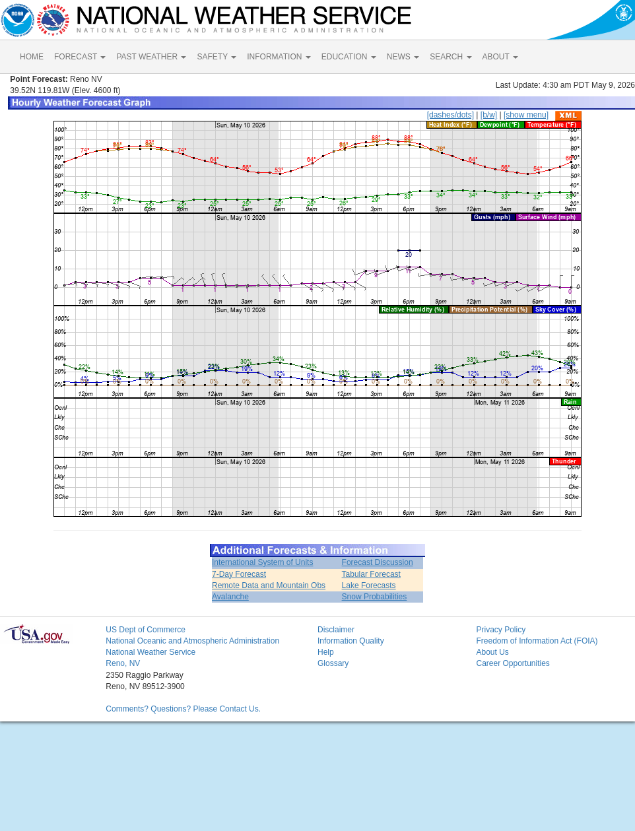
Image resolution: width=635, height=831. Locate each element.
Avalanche (230, 596)
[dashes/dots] (450, 114)
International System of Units (262, 562)
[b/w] (489, 114)
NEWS (403, 56)
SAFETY (216, 56)
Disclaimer (336, 629)
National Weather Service (150, 652)
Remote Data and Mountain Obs (268, 585)
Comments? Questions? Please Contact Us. (183, 709)
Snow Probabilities (374, 596)
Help (326, 652)
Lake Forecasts (369, 585)
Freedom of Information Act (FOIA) (536, 641)
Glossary (333, 663)
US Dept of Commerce (145, 629)
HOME (32, 56)
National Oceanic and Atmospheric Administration (192, 641)
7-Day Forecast (239, 574)
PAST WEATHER (151, 56)
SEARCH (450, 56)
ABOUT (500, 56)
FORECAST (80, 56)
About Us (492, 652)
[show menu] (526, 114)
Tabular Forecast (371, 574)
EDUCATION (348, 56)
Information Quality (351, 641)
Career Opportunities (512, 663)
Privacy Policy (500, 629)
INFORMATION (278, 56)
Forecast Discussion (377, 562)
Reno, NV (123, 663)
